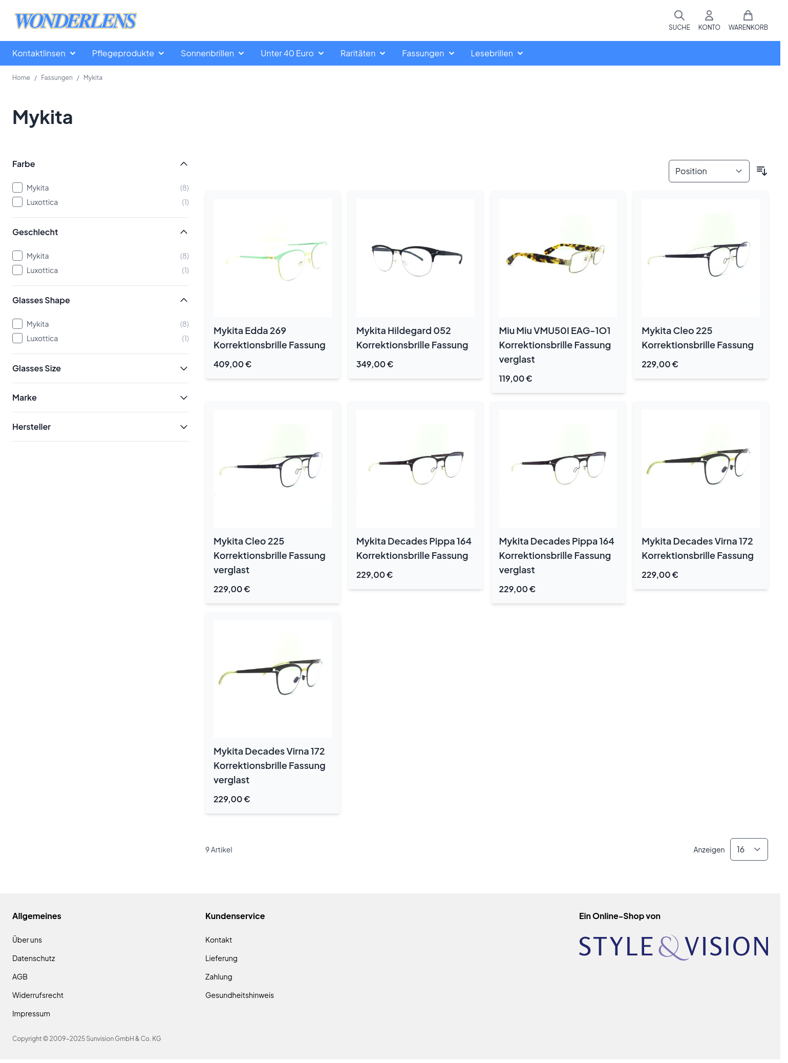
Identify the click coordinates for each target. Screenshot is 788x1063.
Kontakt (218, 939)
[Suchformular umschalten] (679, 20)
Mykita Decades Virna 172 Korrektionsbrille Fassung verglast (270, 765)
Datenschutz (33, 958)
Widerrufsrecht (37, 994)
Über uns (27, 939)
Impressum (31, 1013)
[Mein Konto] (709, 20)
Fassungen (57, 77)
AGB (20, 976)
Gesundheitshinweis (239, 994)
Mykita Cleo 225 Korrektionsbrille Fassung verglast (270, 555)
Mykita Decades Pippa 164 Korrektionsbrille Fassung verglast (556, 555)
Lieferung (221, 958)
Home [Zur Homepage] (21, 77)
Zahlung (218, 976)
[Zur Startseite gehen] (75, 21)
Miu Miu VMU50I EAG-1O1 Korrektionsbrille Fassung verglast (555, 344)
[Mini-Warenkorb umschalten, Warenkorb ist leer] (748, 20)
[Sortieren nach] (709, 171)
